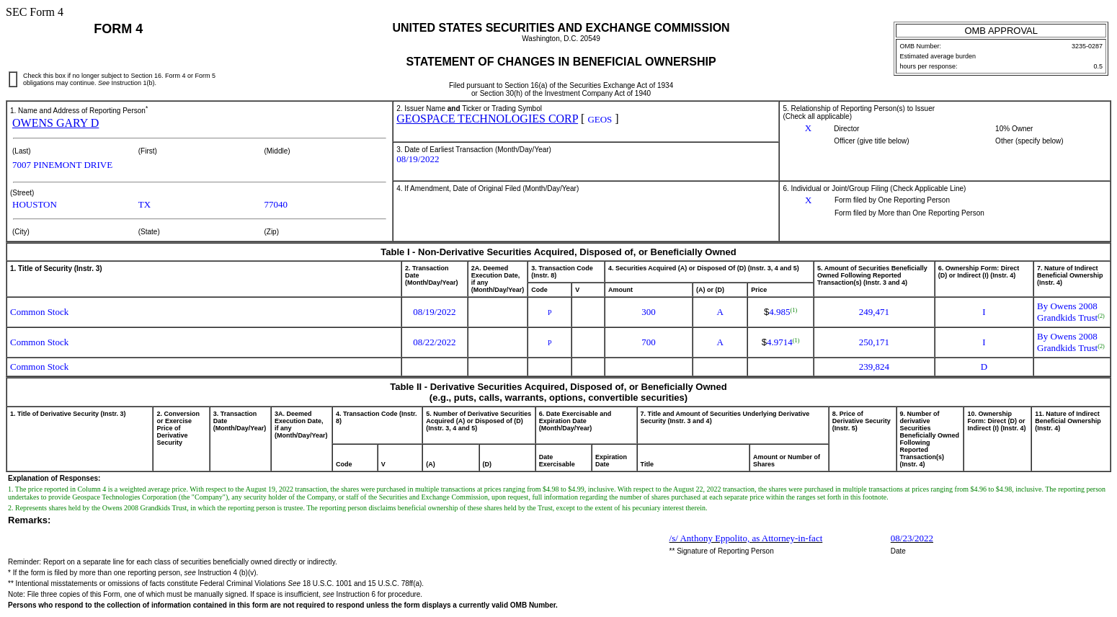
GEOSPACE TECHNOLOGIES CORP (487, 118)
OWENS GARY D (55, 123)
